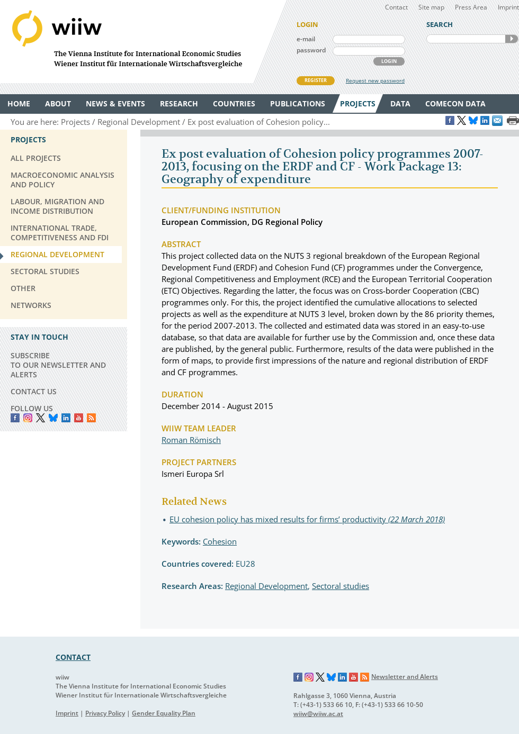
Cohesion (220, 541)
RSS (91, 417)
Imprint (508, 7)
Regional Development (266, 586)
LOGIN (389, 61)
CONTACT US (34, 391)
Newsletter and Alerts (404, 676)
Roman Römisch (191, 439)
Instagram (309, 677)
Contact (396, 7)
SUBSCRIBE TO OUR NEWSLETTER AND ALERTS (58, 364)
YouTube (78, 417)
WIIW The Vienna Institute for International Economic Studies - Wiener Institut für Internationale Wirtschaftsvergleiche (143, 41)
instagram (27, 417)
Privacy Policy (105, 713)
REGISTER (316, 80)
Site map (431, 7)
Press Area (471, 7)
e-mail (306, 38)
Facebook (15, 417)
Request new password (375, 80)
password (311, 50)
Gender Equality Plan (163, 713)
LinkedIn (65, 417)
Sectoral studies (340, 586)
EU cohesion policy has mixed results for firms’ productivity (307, 519)
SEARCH (511, 39)
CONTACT (73, 657)
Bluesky (53, 417)
